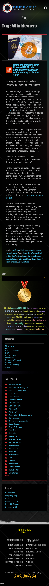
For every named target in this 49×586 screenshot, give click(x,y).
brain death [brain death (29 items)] (6, 314)
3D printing (9, 346)
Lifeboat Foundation (19, 573)
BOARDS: (28, 552)
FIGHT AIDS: (12, 555)
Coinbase (38, 256)
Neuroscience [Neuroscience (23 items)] (29, 324)
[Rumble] (34, 576)
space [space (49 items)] (42, 326)
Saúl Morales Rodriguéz (18, 388)
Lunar (8, 110)
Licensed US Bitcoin (11, 259)
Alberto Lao (13, 436)
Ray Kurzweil (10, 355)
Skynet (8, 362)
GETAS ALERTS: (30, 545)
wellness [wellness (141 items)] (39, 329)
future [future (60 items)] (44, 314)
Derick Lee (13, 433)
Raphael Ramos (15, 442)
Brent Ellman (14, 455)
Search (44, 278)
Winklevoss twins (23, 262)
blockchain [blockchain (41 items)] (42, 312)
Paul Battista (14, 403)
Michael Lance (14, 461)
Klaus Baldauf (14, 424)
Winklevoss (14, 262)
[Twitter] (20, 576)
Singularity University (13, 360)
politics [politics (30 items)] (35, 324)
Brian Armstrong (16, 256)
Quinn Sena (13, 394)
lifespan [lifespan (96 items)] (10, 323)
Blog (24, 18)
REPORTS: (29, 555)
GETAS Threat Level (24, 532)
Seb (10, 458)
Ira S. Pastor (13, 470)
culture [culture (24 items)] (22, 314)
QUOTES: (28, 565)
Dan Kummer (14, 418)
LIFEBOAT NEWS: (31, 540)
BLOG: (27, 548)
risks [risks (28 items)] (33, 326)
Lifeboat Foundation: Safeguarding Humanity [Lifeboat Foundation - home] (19, 8)
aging (7, 367)
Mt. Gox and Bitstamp (24, 259)
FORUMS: (18, 565)
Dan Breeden (14, 397)
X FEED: (11, 548)
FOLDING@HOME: (10, 558)
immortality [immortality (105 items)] (9, 320)
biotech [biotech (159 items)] (18, 311)
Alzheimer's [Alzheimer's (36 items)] (14, 308)
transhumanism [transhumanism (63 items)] (29, 329)
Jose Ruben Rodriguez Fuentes (21, 415)
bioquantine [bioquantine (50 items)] (42, 308)
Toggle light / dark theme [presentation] (45, 8)
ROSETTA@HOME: (10, 562)
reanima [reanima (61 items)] (40, 324)
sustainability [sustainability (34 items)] (9, 330)
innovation (14, 253)
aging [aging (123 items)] (6, 308)
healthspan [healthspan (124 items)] (28, 317)
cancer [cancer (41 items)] (11, 314)
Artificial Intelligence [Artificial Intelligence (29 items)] (33, 308)
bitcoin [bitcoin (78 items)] (36, 311)
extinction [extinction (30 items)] (39, 314)
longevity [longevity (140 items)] (19, 323)
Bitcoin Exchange (32, 253)
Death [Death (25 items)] (26, 314)
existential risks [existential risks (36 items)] (31, 314)
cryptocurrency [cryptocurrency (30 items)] (17, 314)
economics (39, 250)
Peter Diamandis (12, 351)
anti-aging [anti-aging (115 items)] (23, 308)
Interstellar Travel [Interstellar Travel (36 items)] (19, 321)
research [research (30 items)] (29, 326)
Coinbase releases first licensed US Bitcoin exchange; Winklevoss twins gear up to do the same (26, 70)
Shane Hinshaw (15, 439)
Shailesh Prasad (15, 400)
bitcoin (22, 250)
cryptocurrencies (30, 250)
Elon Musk (9, 358)
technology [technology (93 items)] (18, 329)
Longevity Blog (11, 496)
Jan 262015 (9, 70)
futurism (8, 253)
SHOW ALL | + (8, 475)
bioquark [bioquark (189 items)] (9, 311)
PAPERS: (28, 562)
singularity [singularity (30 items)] (37, 326)
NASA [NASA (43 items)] (25, 324)
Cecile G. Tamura (15, 427)
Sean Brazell (14, 445)
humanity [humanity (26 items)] (36, 317)
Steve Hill (12, 451)
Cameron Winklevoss (28, 256)
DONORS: (16, 552)
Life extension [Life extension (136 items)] (39, 320)
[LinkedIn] (25, 576)
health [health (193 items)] (19, 317)
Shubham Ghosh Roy (17, 391)
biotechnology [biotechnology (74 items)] (28, 311)
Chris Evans (15, 250)
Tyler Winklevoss (36, 259)
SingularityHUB (11, 507)
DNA (7, 353)
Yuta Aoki (12, 430)
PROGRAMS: (29, 558)
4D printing (9, 348)
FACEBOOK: (10, 540)
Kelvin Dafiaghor (15, 409)
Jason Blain (13, 464)
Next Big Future (11, 501)
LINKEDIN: (10, 545)
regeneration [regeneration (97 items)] (21, 326)
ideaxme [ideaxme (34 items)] (40, 318)
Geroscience (10, 493)
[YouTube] (29, 576)
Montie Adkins (14, 467)
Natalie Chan (14, 448)
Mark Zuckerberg (12, 365)
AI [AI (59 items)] (10, 308)
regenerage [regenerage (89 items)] (11, 326)
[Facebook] (16, 576)
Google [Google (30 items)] (13, 317)
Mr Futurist (9, 498)
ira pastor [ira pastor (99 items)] (29, 320)
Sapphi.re (41, 573)
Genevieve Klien (15, 384)
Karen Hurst (13, 412)
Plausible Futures (12, 504)
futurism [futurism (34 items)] (9, 318)
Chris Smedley (14, 473)
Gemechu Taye (15, 406)
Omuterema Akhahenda (18, 421)
